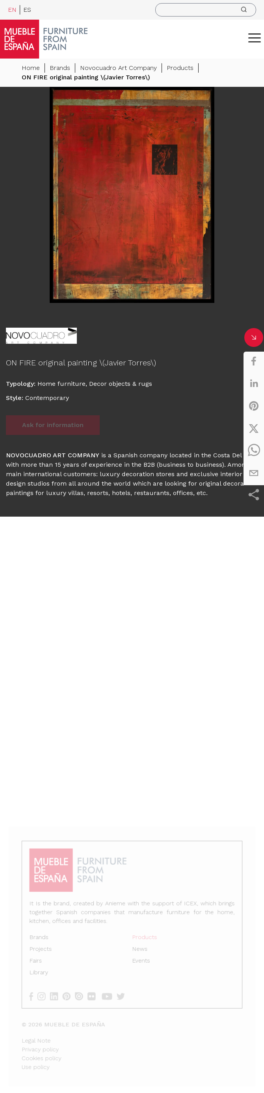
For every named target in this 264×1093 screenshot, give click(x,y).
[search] (205, 10)
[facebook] (253, 361)
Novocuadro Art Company (118, 68)
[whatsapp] (253, 450)
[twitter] (253, 428)
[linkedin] (253, 383)
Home (31, 68)
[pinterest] (253, 405)
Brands (60, 68)
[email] (253, 473)
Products (180, 68)
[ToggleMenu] (254, 37)
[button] (254, 37)
